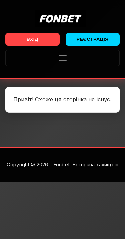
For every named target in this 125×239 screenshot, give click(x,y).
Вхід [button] (32, 39)
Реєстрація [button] (92, 39)
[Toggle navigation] (62, 58)
